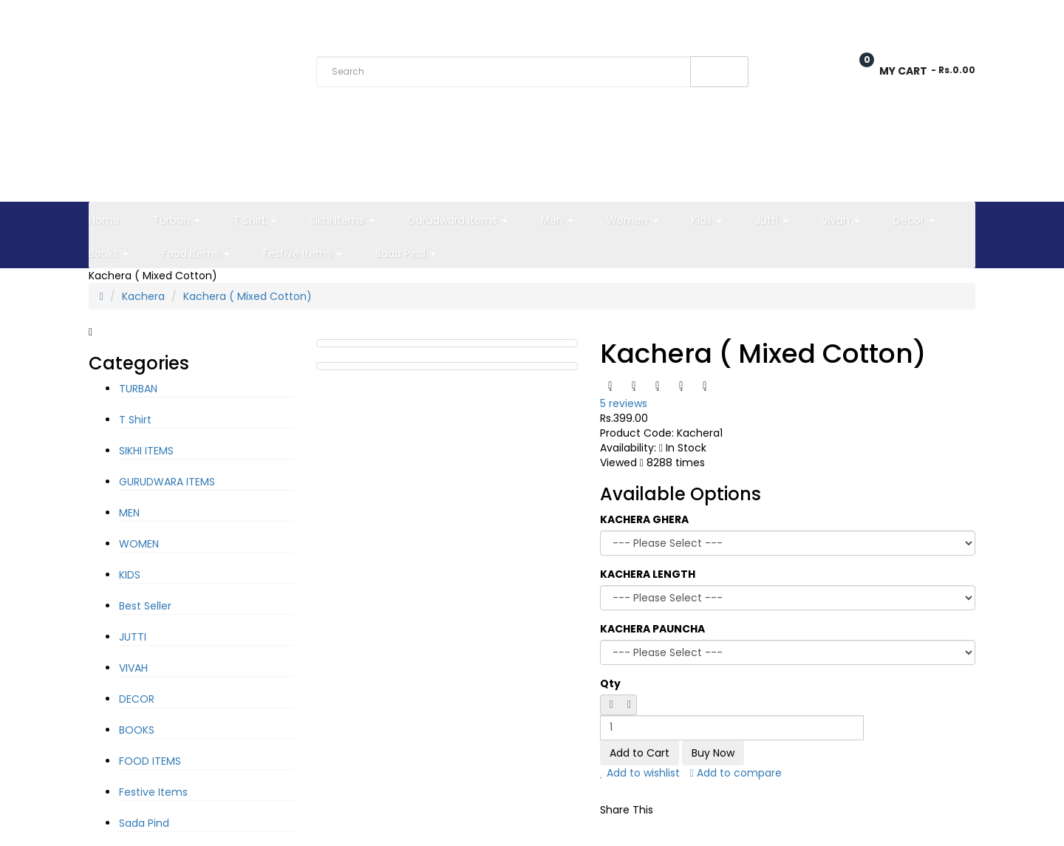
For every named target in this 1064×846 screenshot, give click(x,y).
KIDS (129, 574)
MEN (129, 512)
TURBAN (138, 388)
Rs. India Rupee (127, 17)
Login (960, 16)
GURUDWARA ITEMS (167, 481)
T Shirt (135, 419)
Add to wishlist (640, 772)
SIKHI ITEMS (146, 450)
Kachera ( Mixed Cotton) (247, 296)
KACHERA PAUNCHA (652, 628)
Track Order (294, 16)
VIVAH (133, 668)
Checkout (888, 16)
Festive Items (153, 792)
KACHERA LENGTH (647, 574)
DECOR (136, 699)
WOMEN (139, 543)
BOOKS (136, 730)
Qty (610, 683)
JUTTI (132, 637)
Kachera (143, 296)
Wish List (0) (802, 16)
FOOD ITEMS (150, 761)
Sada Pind (144, 823)
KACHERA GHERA (644, 519)
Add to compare (736, 772)
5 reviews (623, 403)
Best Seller (145, 605)
